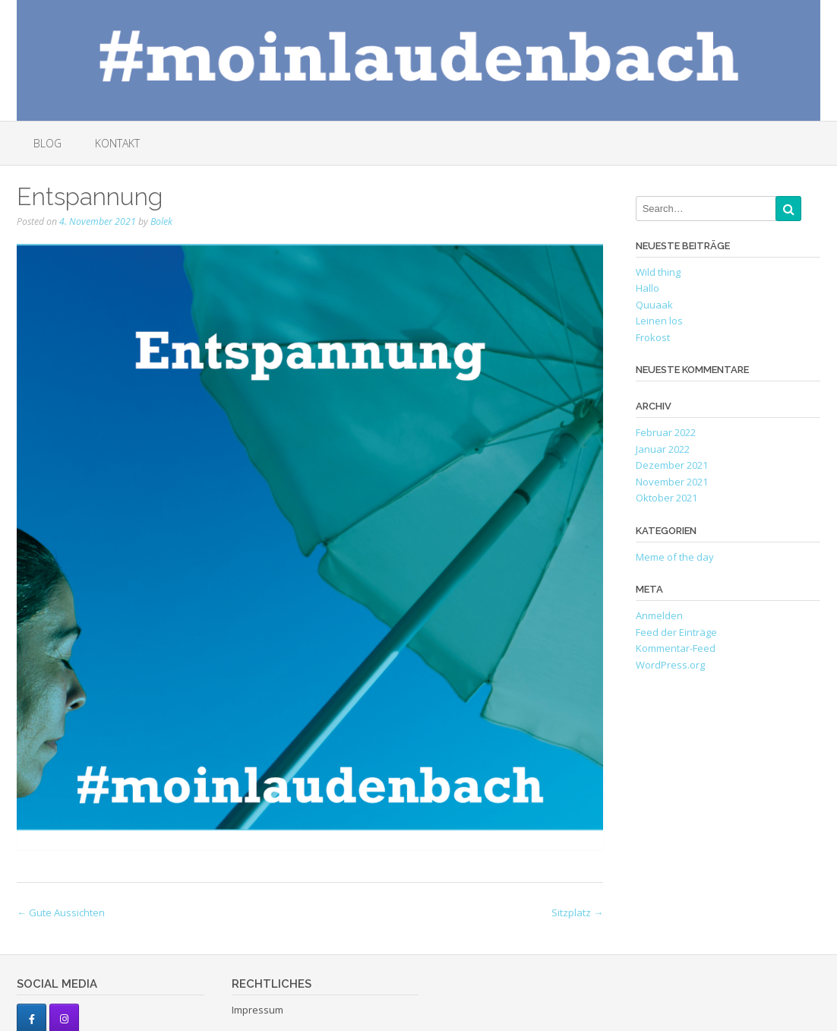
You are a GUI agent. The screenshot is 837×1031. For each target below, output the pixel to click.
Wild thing (658, 272)
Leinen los (659, 320)
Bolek (161, 221)
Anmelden (659, 615)
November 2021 (672, 482)
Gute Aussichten (61, 912)
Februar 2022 (666, 432)
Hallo (647, 288)
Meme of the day (675, 557)
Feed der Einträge (676, 632)
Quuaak (654, 305)
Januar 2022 (663, 449)
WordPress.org (670, 665)
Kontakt (117, 143)
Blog (47, 143)
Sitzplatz (577, 912)
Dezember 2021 (672, 465)
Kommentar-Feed (675, 648)
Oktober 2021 (666, 497)
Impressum (257, 1010)
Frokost (653, 337)
